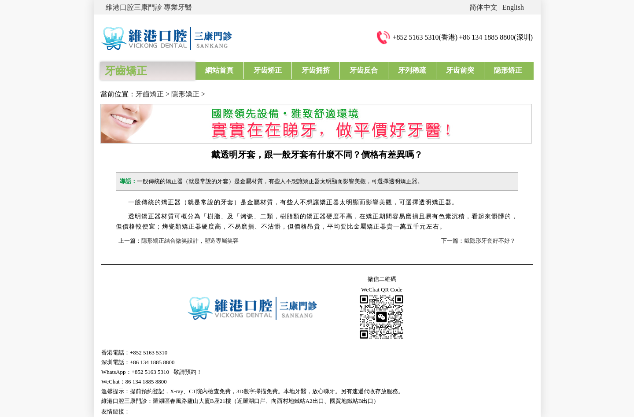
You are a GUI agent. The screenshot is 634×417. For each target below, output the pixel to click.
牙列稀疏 (412, 70)
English (513, 7)
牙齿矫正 (268, 70)
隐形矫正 (508, 70)
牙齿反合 (364, 70)
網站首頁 (219, 70)
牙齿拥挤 (316, 70)
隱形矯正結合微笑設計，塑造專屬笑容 (190, 240)
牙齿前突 (460, 70)
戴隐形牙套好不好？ (490, 240)
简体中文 (483, 7)
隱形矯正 (185, 94)
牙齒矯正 (150, 94)
